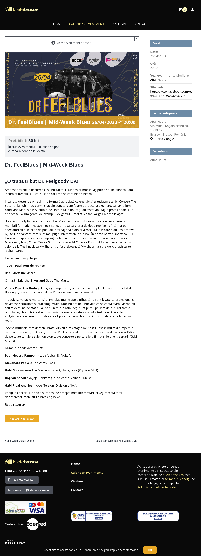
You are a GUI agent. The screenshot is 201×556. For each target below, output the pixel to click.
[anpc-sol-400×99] (158, 512)
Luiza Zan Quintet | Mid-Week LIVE (116, 440)
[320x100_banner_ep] (25, 503)
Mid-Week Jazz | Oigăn (20, 440)
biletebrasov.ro (173, 475)
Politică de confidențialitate (156, 487)
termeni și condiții (178, 479)
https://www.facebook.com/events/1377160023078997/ (171, 93)
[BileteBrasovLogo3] (21, 461)
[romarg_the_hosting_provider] (15, 541)
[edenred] (25, 519)
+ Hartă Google (163, 139)
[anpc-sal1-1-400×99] (91, 512)
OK (150, 550)
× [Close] (136, 38)
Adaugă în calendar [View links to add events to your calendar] (22, 418)
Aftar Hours (158, 80)
